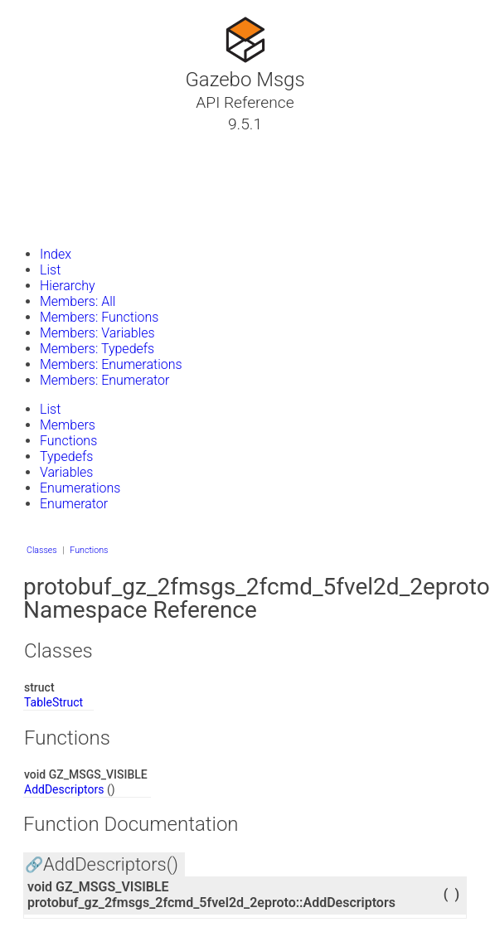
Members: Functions (99, 317)
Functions (68, 441)
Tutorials (56, 143)
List (50, 270)
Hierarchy (67, 286)
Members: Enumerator (104, 380)
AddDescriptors (64, 789)
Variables (66, 472)
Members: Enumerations (111, 364)
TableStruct (53, 702)
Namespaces (69, 183)
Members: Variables (97, 333)
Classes (53, 163)
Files (44, 203)
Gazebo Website (78, 223)
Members (67, 425)
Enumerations (80, 488)
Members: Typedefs (97, 349)
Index (55, 254)
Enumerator (74, 504)
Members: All (77, 301)
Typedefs (66, 456)
